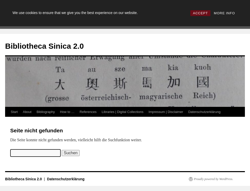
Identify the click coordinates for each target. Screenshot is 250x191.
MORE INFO (224, 13)
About (27, 112)
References (88, 112)
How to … (67, 112)
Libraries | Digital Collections (123, 112)
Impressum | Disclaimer (165, 112)
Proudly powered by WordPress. (213, 179)
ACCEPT (200, 13)
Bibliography (45, 112)
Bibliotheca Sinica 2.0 (44, 46)
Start (14, 112)
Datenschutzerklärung (204, 112)
